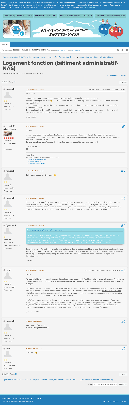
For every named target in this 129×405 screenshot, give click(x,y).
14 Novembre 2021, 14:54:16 (35, 171)
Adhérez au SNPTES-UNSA (45, 15)
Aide (104, 401)
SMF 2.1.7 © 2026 (8, 401)
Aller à (90, 384)
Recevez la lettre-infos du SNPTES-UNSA (76, 15)
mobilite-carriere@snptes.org (36, 159)
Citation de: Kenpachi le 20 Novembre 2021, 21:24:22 (46, 230)
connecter (61, 50)
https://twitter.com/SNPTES (35, 163)
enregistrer (76, 50)
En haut (5, 374)
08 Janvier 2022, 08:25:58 (34, 348)
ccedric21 (10, 126)
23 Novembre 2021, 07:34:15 (35, 270)
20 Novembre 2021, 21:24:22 (35, 198)
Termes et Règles (113, 401)
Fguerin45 (11, 225)
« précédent (112, 75)
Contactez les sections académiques (110, 15)
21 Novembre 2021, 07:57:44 (35, 225)
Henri (8, 270)
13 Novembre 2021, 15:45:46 (35, 126)
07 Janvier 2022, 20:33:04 (34, 321)
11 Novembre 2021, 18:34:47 (35, 89)
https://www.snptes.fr (33, 161)
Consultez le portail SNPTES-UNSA (18, 15)
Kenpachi (10, 89)
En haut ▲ (123, 401)
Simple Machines (19, 401)
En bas (4, 82)
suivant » (122, 75)
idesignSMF (29, 401)
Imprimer (123, 82)
